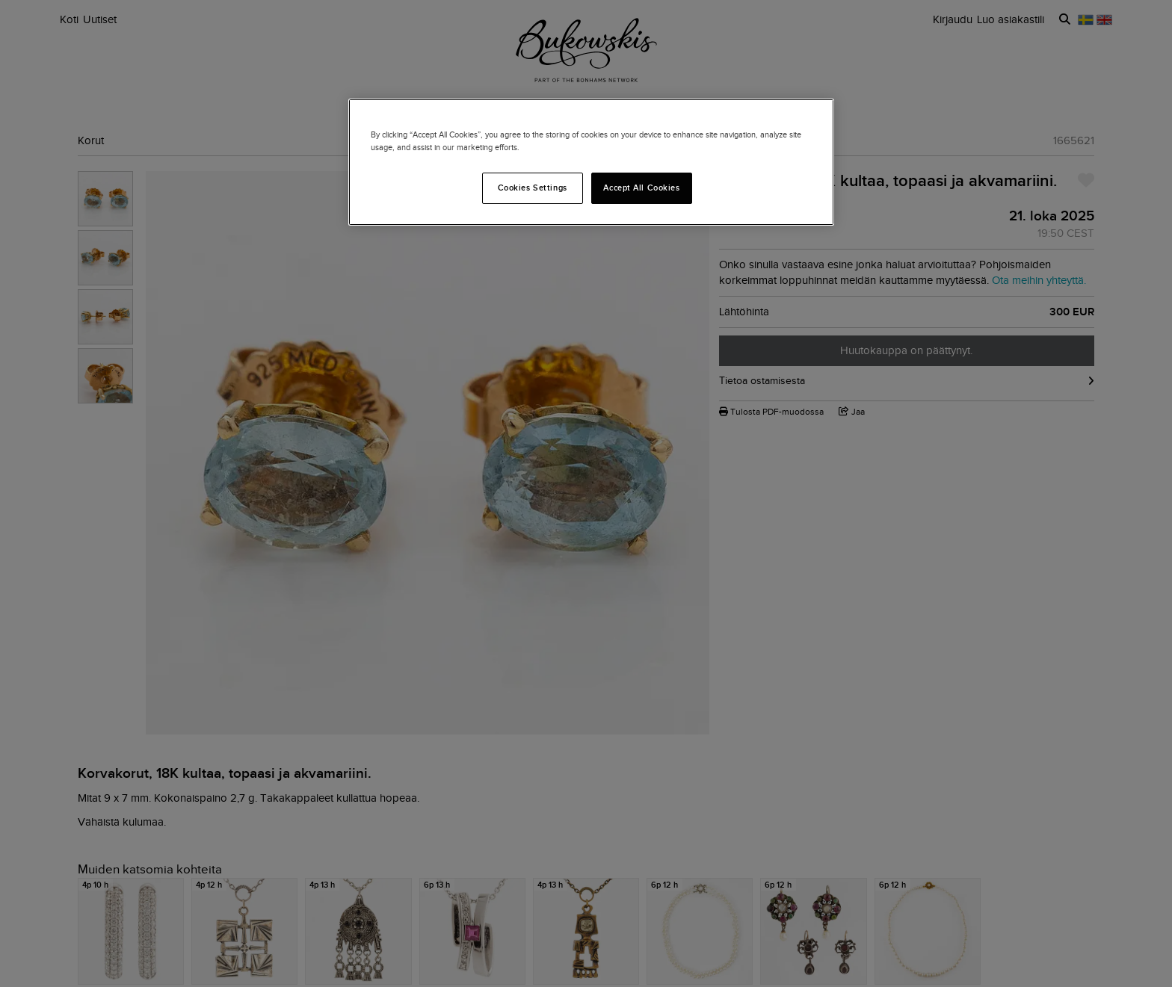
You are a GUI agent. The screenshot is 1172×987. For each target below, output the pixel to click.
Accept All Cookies (641, 187)
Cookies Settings (532, 187)
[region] (591, 162)
